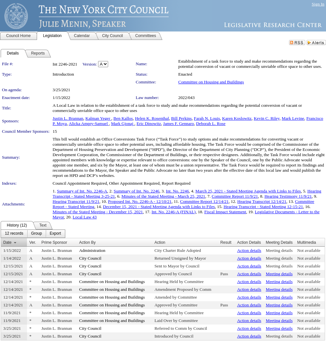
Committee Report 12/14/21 (204, 201)
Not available (308, 250)
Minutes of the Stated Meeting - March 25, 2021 (163, 196)
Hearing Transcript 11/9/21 (76, 201)
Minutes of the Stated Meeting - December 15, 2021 (98, 211)
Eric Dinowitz (148, 123)
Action (160, 242)
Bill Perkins (181, 118)
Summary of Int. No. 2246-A (82, 191)
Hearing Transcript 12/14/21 (261, 201)
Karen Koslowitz (237, 118)
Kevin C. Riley (266, 118)
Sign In (318, 4)
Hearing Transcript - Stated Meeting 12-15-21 (263, 206)
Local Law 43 (85, 217)
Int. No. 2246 (177, 191)
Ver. (32, 242)
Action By (87, 242)
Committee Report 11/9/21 (235, 196)
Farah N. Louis (207, 118)
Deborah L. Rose (211, 123)
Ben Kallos (123, 118)
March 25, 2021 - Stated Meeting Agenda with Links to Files (248, 191)
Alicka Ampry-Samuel (89, 123)
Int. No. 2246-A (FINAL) (174, 211)
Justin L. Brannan (68, 118)
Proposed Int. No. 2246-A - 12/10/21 (140, 201)
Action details (249, 250)
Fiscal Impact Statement (225, 211)
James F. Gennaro (178, 123)
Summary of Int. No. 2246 (136, 191)
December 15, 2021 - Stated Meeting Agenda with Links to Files (159, 206)
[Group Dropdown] (36, 234)
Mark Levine (293, 118)
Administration (92, 250)
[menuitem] (14, 234)
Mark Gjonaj (122, 123)
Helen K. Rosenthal (152, 118)
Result (226, 242)
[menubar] (33, 233)
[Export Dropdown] (55, 234)
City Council (90, 258)
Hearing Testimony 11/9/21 (288, 196)
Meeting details (279, 250)
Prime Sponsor (54, 242)
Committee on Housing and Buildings (211, 82)
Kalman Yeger (98, 118)
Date (7, 242)
